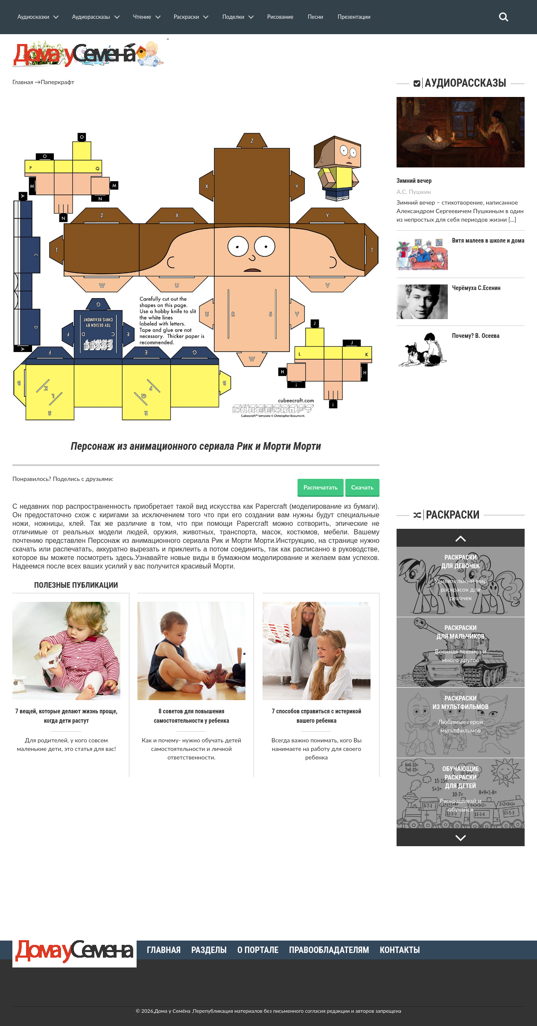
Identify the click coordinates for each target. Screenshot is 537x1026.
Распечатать (321, 487)
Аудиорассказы (91, 17)
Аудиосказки (33, 17)
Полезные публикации (76, 584)
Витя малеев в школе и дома (488, 240)
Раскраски (186, 17)
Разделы (209, 950)
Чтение (142, 17)
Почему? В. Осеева (475, 335)
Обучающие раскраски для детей (460, 777)
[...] (512, 219)
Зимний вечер (414, 180)
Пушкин (420, 191)
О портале (257, 950)
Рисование (280, 17)
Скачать (362, 487)
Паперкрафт (57, 81)
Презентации (354, 17)
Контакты (400, 950)
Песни (315, 17)
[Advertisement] (195, 110)
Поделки (233, 17)
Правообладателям (329, 950)
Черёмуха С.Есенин (476, 287)
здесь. (125, 557)
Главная (22, 81)
